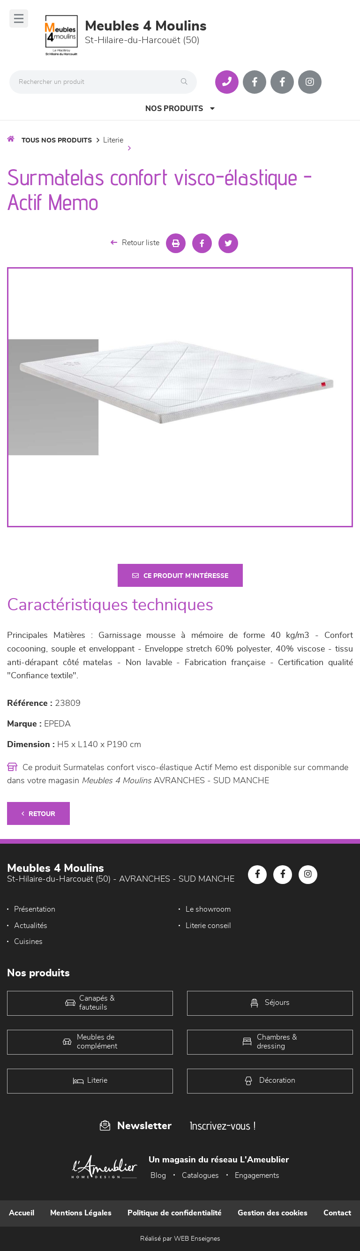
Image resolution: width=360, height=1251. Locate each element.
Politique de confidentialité (175, 1213)
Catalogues (200, 1175)
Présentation (34, 909)
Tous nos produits (57, 140)
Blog (158, 1175)
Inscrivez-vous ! (222, 1125)
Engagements (257, 1175)
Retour (38, 813)
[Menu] (18, 18)
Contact (337, 1213)
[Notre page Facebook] (254, 82)
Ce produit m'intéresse (180, 575)
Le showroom (208, 909)
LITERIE (113, 140)
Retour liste (135, 243)
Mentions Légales (81, 1213)
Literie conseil (208, 925)
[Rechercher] (186, 82)
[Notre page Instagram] (310, 82)
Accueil (21, 1213)
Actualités (30, 925)
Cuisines (28, 941)
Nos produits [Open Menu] (180, 108)
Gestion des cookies (273, 1213)
